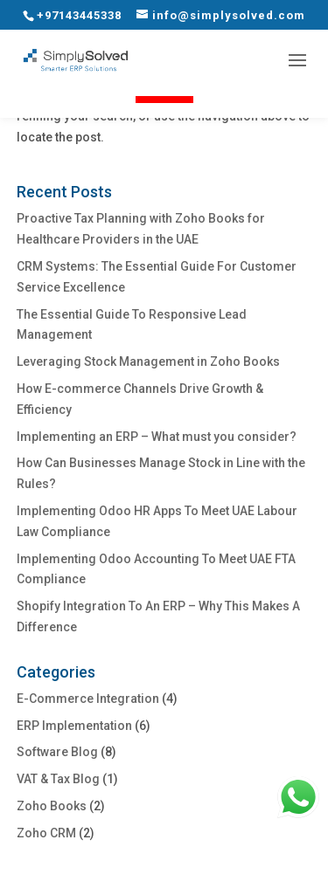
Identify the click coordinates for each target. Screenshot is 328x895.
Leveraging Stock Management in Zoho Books (148, 361)
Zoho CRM (46, 833)
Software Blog (57, 752)
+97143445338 (79, 15)
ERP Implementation (74, 726)
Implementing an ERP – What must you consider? (157, 437)
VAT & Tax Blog (58, 779)
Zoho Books (52, 806)
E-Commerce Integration (88, 699)
